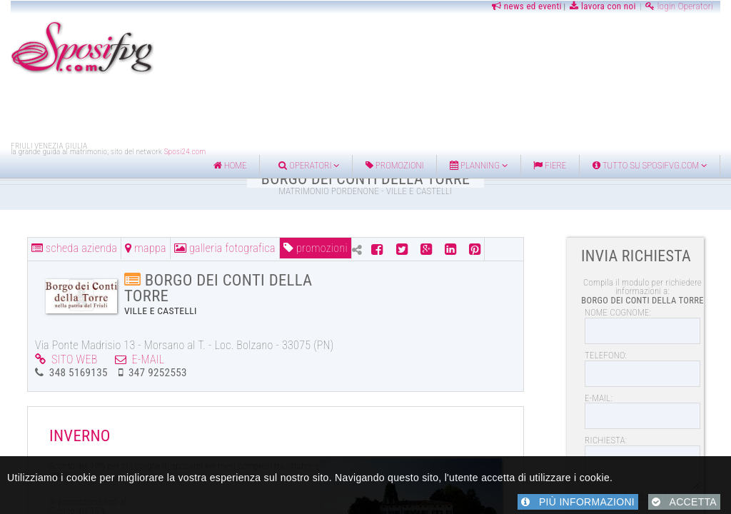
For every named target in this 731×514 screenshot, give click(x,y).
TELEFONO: (606, 355)
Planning (479, 165)
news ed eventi (526, 6)
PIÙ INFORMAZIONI (578, 502)
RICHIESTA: (606, 440)
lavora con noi (603, 6)
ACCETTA (684, 502)
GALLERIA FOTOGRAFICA (225, 248)
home (230, 165)
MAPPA (145, 248)
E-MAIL (140, 359)
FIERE (549, 165)
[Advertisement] (365, 109)
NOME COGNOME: (618, 312)
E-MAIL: (598, 398)
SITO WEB (66, 359)
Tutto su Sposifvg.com (650, 165)
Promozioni (395, 165)
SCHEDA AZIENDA (74, 248)
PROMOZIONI (315, 248)
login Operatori (679, 6)
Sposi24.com (185, 151)
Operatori (308, 165)
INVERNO (80, 435)
